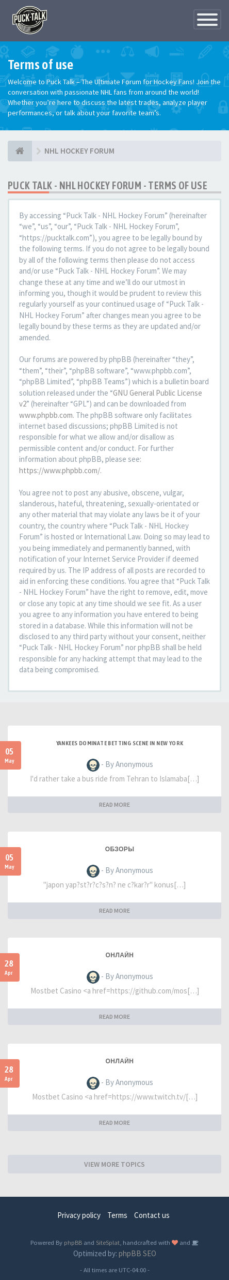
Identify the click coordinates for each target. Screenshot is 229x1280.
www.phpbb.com (46, 415)
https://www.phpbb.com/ (59, 470)
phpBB (73, 1242)
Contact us (152, 1215)
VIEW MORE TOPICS (114, 1164)
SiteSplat (108, 1242)
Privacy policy (79, 1215)
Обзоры (120, 849)
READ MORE (114, 804)
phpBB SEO (137, 1253)
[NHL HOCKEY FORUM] (20, 151)
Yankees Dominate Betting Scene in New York (120, 743)
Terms (117, 1215)
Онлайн (120, 955)
